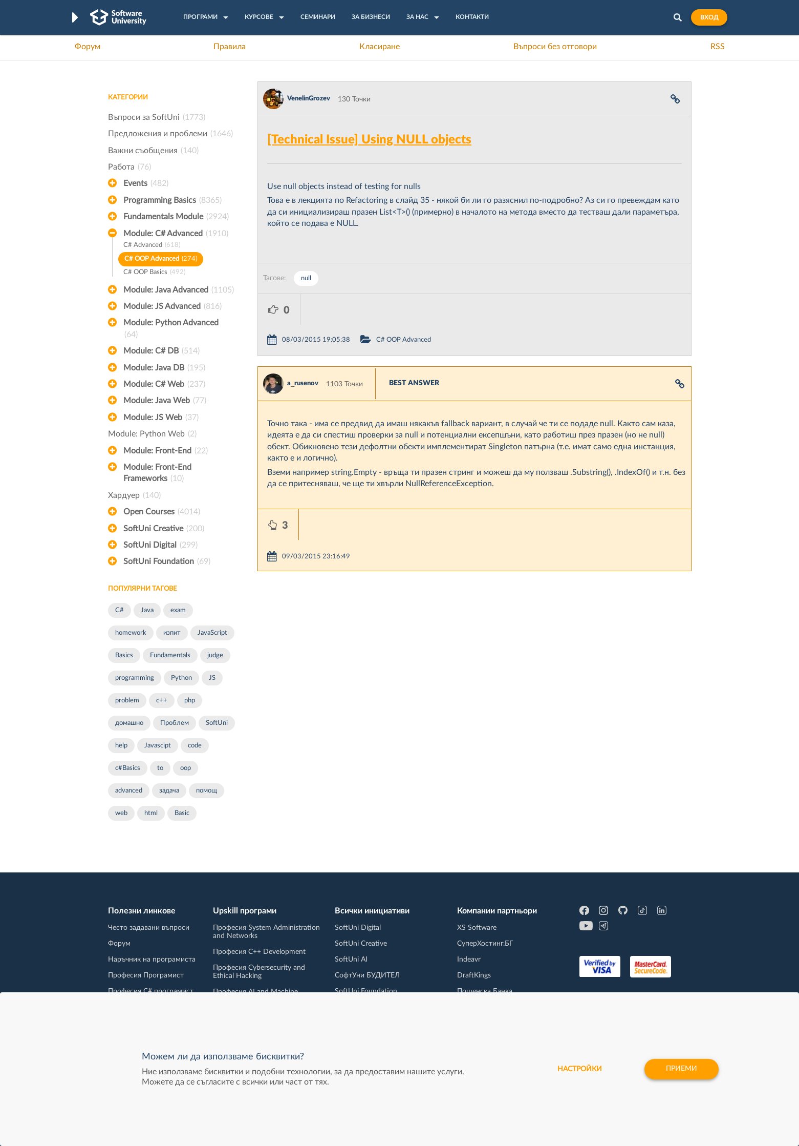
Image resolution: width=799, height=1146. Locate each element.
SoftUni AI (351, 959)
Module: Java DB (164, 367)
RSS (717, 47)
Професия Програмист (146, 975)
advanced (128, 790)
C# (119, 610)
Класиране (379, 47)
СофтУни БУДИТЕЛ (367, 975)
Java (147, 610)
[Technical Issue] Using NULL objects (369, 140)
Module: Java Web (164, 400)
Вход (709, 17)
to (160, 768)
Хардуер (134, 495)
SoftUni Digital (160, 545)
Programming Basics (172, 200)
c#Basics (127, 768)
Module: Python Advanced (171, 329)
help (121, 745)
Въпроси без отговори (555, 47)
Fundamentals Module (176, 216)
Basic (182, 813)
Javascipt (157, 745)
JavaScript (212, 633)
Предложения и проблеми (170, 133)
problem (127, 700)
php (189, 700)
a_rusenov (302, 352)
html (151, 813)
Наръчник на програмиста (152, 959)
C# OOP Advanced (160, 259)
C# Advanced (151, 246)
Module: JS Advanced (172, 306)
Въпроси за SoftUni (156, 117)
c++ (161, 700)
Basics (124, 655)
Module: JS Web (161, 417)
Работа (129, 167)
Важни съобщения (153, 150)
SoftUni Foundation (166, 561)
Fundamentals (170, 655)
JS (212, 678)
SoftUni (217, 723)
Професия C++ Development (259, 951)
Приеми (681, 1069)
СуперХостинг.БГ (485, 943)
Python (181, 678)
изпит (172, 633)
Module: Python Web (152, 434)
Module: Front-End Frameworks (157, 474)
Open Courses (161, 511)
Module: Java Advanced (178, 290)
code (195, 745)
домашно (129, 723)
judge (215, 655)
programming (134, 678)
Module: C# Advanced (175, 233)
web (121, 813)
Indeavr (469, 959)
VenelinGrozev (308, 98)
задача (169, 790)
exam (178, 610)
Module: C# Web (164, 384)
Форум (87, 47)
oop (185, 768)
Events (145, 183)
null (306, 278)
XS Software (476, 927)
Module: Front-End (165, 450)
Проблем (174, 723)
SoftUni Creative (163, 528)
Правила (229, 47)
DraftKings (474, 975)
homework (130, 633)
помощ (206, 790)
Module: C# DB (161, 351)
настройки (579, 1069)
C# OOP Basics (154, 273)
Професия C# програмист (150, 991)
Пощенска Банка (484, 991)
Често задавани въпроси (148, 927)
